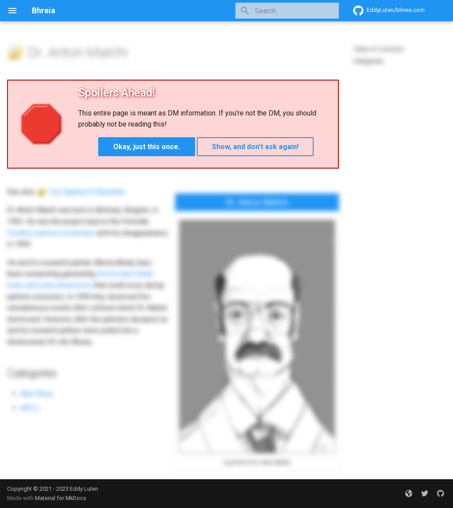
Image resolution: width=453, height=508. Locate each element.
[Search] (287, 11)
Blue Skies (37, 393)
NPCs (29, 408)
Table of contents (378, 49)
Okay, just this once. (146, 146)
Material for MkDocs (60, 498)
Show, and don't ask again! (255, 146)
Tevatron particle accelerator (51, 233)
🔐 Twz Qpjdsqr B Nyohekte (81, 192)
